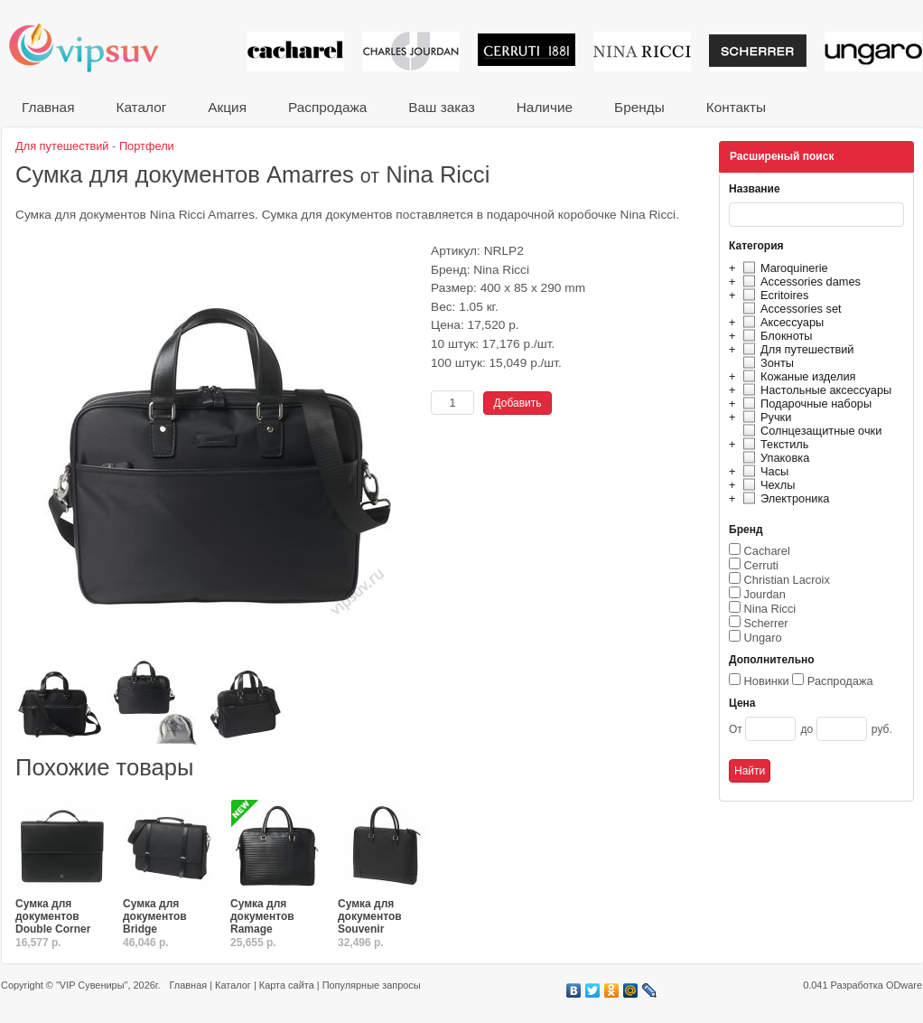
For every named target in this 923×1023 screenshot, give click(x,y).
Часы (763, 471)
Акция (227, 107)
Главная (48, 107)
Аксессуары (781, 322)
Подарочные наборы (805, 403)
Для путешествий (796, 349)
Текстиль (773, 444)
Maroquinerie (783, 268)
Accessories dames (799, 281)
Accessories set (790, 308)
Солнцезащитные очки (809, 430)
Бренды (639, 107)
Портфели (146, 146)
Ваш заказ (441, 107)
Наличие (545, 107)
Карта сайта (286, 985)
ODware (904, 985)
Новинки (766, 681)
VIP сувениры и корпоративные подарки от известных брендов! (95, 47)
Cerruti (761, 565)
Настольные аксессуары (814, 390)
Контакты (736, 107)
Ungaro (763, 637)
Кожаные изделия (796, 376)
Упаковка (773, 458)
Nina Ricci (770, 608)
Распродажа (327, 107)
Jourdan (765, 594)
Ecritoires (773, 295)
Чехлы (766, 485)
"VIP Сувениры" (91, 985)
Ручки (764, 417)
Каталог (141, 107)
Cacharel (767, 551)
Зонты (766, 363)
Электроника (783, 498)
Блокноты (775, 336)
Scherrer (766, 623)
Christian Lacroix (787, 580)
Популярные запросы (371, 985)
